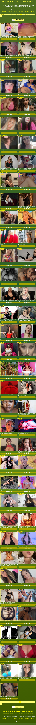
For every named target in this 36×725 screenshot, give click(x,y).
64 (29, 14)
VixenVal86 (20, 135)
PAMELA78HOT (3, 229)
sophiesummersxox (22, 455)
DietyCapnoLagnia (21, 267)
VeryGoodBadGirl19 (4, 436)
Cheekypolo (20, 40)
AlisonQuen (20, 531)
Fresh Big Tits (21, 11)
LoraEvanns (2, 323)
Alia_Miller (20, 418)
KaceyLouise (2, 380)
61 (22, 702)
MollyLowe (20, 248)
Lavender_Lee (21, 210)
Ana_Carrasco (21, 474)
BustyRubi (20, 380)
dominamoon (20, 436)
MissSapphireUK (3, 172)
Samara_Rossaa (21, 59)
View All (2, 14)
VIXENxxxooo (20, 644)
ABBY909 (20, 305)
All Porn (15, 11)
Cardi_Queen (20, 512)
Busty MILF (27, 11)
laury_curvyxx (3, 97)
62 (25, 14)
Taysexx (1, 550)
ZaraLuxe (2, 116)
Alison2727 (20, 663)
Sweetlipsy (20, 606)
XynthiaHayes (3, 474)
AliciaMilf (2, 342)
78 (34, 14)
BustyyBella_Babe (3, 135)
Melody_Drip (2, 267)
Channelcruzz (20, 568)
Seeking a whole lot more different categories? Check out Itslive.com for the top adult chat (18, 712)
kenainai (2, 418)
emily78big (2, 493)
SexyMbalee (2, 663)
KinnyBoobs (2, 59)
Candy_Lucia (2, 606)
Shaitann (2, 625)
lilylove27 (2, 644)
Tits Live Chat (10, 11)
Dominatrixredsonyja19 (22, 342)
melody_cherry (21, 361)
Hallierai (19, 22)
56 (11, 14)
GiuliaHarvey (2, 681)
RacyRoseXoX (3, 531)
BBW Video (32, 11)
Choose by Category (20, 19)
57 (13, 702)
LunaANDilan (2, 22)
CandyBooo (2, 248)
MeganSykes (2, 305)
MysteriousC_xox (3, 78)
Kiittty (19, 625)
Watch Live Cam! (9, 57)
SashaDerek (2, 40)
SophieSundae (21, 229)
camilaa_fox (20, 323)
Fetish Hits (18, 721)
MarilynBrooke (3, 361)
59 (18, 14)
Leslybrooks (2, 210)
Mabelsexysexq (21, 493)
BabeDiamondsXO (3, 568)
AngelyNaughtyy (3, 285)
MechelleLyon (21, 97)
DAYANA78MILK (3, 191)
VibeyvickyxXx (3, 512)
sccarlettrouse (21, 191)
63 (27, 14)
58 (16, 14)
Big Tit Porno (4, 11)
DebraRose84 (20, 116)
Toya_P (19, 172)
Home (14, 19)
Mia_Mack (20, 285)
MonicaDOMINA (3, 455)
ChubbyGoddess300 (22, 550)
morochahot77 (21, 78)
